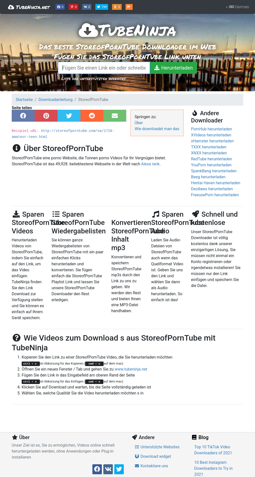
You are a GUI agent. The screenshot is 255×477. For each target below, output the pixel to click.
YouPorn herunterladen (211, 165)
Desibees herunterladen (212, 189)
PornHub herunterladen (211, 129)
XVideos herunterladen (211, 135)
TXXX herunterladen (208, 147)
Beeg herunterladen (208, 177)
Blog (199, 437)
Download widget (152, 456)
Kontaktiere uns (151, 466)
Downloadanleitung (55, 99)
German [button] (238, 6)
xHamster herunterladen (212, 141)
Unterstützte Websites (157, 447)
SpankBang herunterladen (214, 171)
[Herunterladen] (173, 68)
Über (139, 122)
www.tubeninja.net (131, 369)
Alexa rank (150, 164)
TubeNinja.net (29, 6)
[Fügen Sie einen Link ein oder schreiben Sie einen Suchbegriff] (104, 68)
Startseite (24, 99)
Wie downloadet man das (157, 128)
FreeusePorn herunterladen (215, 194)
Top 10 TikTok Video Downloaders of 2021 (213, 450)
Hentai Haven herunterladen (215, 183)
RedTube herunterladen (211, 159)
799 (102, 6)
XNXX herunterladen (209, 153)
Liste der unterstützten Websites (93, 78)
